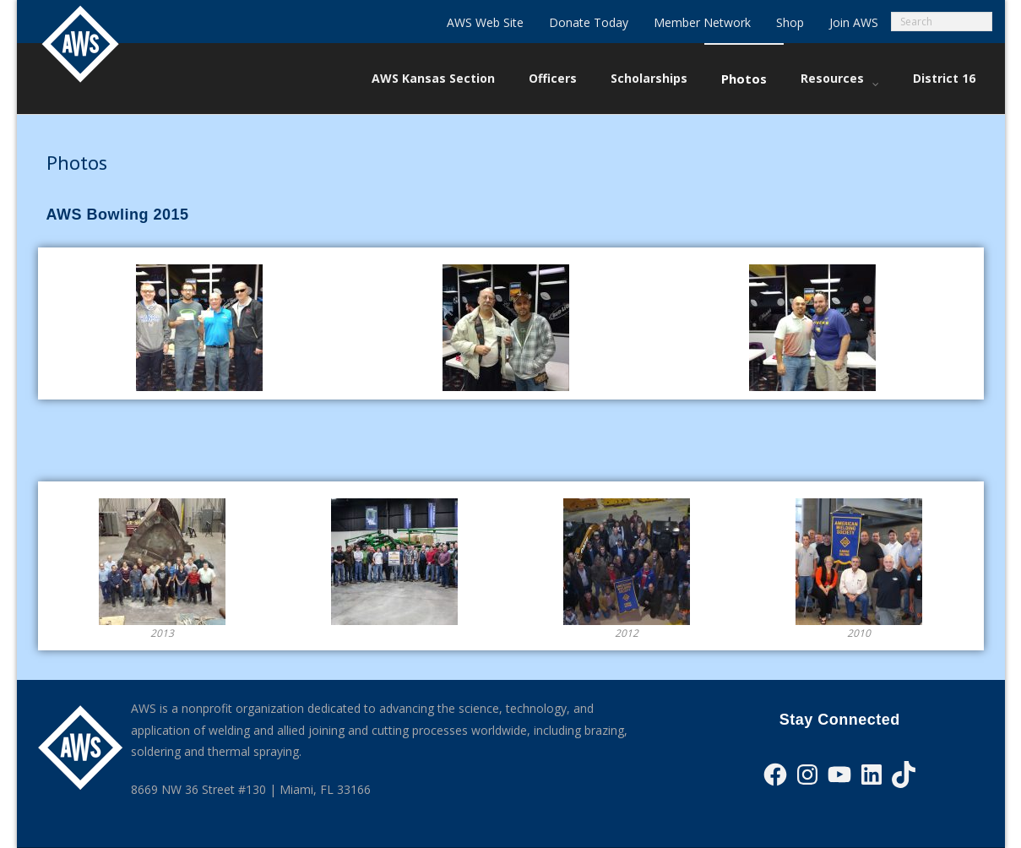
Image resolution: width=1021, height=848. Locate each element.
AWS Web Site (485, 22)
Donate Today (588, 22)
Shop (790, 22)
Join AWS (853, 22)
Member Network (702, 22)
